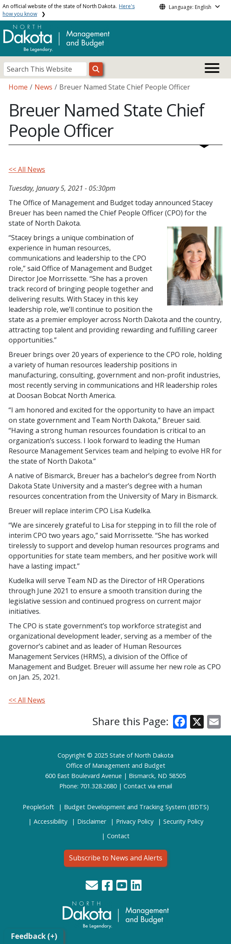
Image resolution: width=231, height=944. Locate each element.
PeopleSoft (38, 807)
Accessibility (50, 821)
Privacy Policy (134, 821)
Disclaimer (91, 821)
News (43, 87)
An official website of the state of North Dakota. (69, 10)
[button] (93, 887)
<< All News (27, 169)
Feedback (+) (34, 936)
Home (18, 87)
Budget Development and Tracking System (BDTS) (136, 807)
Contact (135, 786)
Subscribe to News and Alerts (115, 858)
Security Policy (183, 821)
